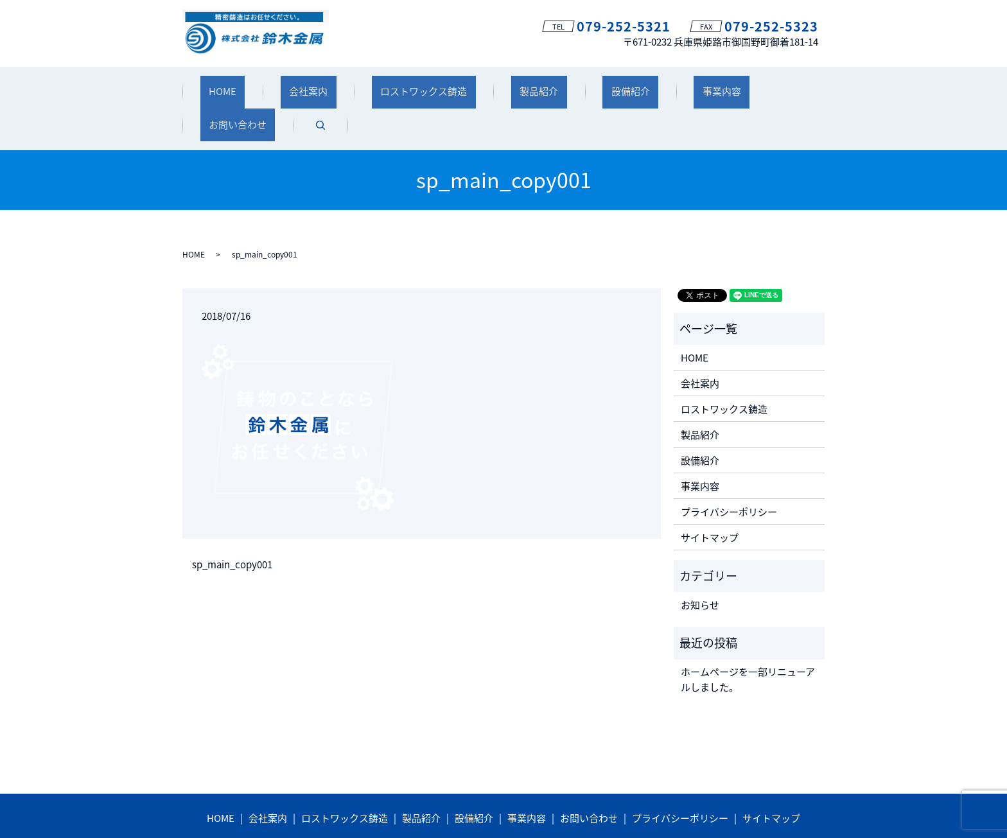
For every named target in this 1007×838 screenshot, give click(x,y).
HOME (220, 85)
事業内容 (633, 85)
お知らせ (700, 559)
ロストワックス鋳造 (387, 85)
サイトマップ (710, 491)
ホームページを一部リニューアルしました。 (748, 634)
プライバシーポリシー (729, 465)
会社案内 (288, 85)
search (791, 86)
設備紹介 (559, 85)
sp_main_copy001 (232, 519)
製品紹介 (485, 85)
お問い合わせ (717, 85)
